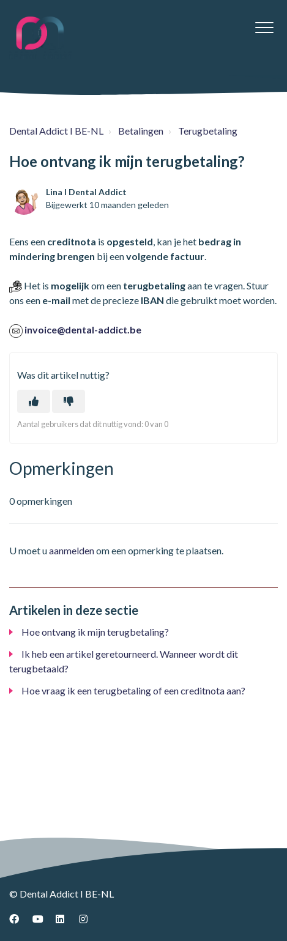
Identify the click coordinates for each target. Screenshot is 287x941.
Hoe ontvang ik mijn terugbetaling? (95, 632)
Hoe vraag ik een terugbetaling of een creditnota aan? (133, 690)
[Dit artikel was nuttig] (33, 401)
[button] (264, 27)
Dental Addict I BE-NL (56, 130)
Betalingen (140, 130)
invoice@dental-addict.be (82, 329)
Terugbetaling (207, 130)
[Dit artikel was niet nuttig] (68, 401)
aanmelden (71, 550)
